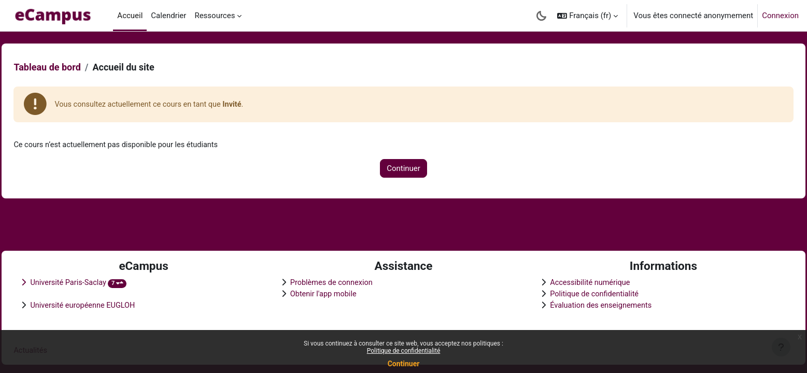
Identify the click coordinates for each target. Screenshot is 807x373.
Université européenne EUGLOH (107, 304)
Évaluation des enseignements (594, 304)
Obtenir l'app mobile (332, 292)
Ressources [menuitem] (214, 15)
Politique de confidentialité (404, 350)
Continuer (404, 364)
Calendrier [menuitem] (168, 15)
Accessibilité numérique (583, 281)
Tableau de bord (70, 67)
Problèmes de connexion (341, 281)
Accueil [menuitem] (130, 15)
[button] (587, 15)
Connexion (780, 15)
